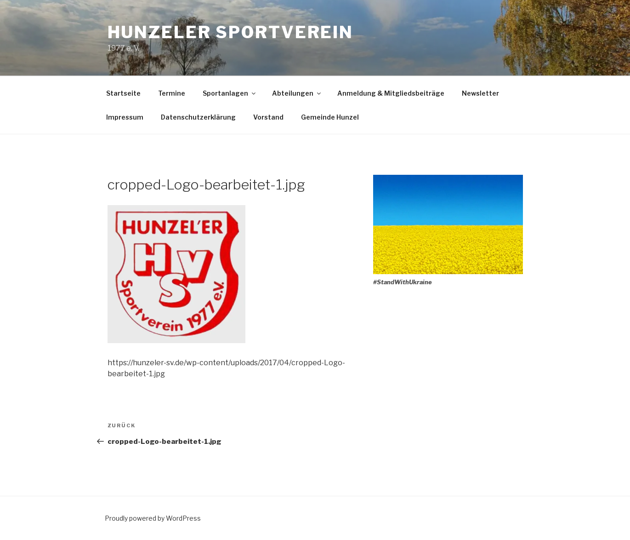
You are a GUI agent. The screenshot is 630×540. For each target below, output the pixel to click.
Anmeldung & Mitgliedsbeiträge (390, 93)
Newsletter (480, 93)
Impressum (124, 117)
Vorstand (268, 117)
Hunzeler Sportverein (231, 32)
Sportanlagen (230, 93)
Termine (171, 93)
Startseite (123, 93)
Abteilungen (297, 93)
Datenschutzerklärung (198, 117)
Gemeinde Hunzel (330, 117)
